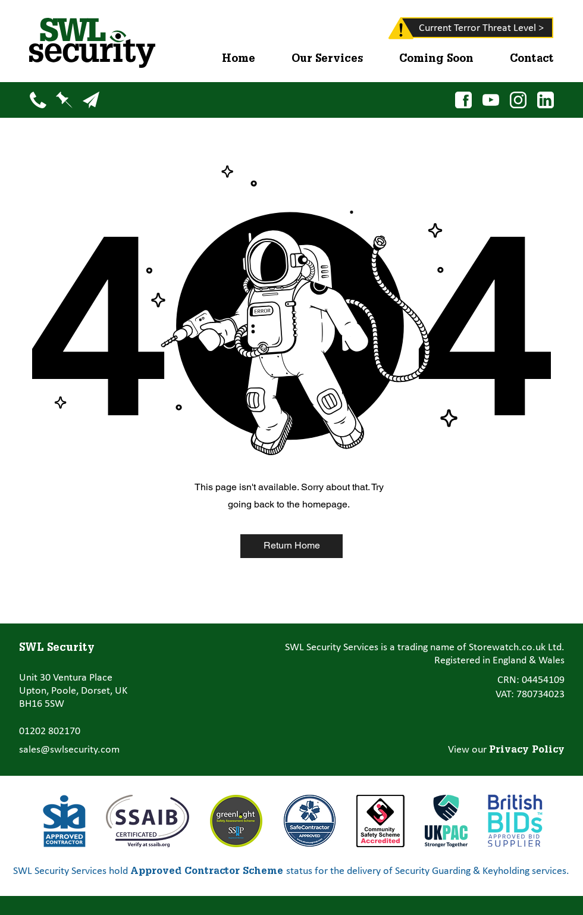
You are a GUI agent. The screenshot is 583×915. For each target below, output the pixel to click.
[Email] (91, 99)
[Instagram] (518, 99)
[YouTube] (490, 99)
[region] (384, 30)
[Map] (64, 99)
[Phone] (38, 99)
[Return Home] (291, 546)
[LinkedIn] (545, 99)
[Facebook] (463, 99)
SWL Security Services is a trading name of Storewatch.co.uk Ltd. (425, 647)
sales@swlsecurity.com (69, 750)
